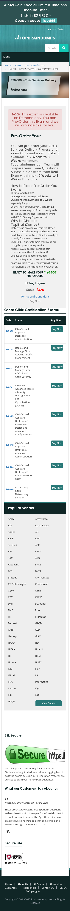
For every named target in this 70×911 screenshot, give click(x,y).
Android (12, 545)
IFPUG (11, 675)
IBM (10, 669)
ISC (10, 695)
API (10, 551)
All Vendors (56, 884)
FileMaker (40, 617)
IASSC (38, 662)
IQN (37, 688)
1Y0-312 (9, 444)
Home (7, 65)
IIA (36, 675)
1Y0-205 (9, 330)
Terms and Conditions (35, 296)
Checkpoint (41, 584)
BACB (38, 564)
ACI (10, 525)
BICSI (38, 571)
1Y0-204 (9, 467)
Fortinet (12, 623)
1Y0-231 (9, 368)
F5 (9, 617)
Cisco (11, 590)
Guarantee (11, 887)
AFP (37, 532)
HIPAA (11, 649)
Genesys (12, 636)
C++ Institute (42, 577)
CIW (10, 597)
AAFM (11, 519)
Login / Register (58, 29)
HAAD (11, 643)
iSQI (37, 695)
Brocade (12, 577)
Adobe (11, 532)
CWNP (38, 597)
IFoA (37, 669)
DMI (10, 603)
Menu (6, 56)
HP (9, 656)
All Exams (39, 884)
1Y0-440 (9, 489)
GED (37, 630)
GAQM (38, 623)
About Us (23, 884)
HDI (37, 643)
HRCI (38, 656)
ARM (10, 558)
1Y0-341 (9, 387)
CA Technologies (17, 584)
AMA (37, 538)
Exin (37, 610)
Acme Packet (42, 525)
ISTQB (11, 701)
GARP (11, 630)
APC (37, 545)
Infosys (12, 688)
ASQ (37, 558)
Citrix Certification (35, 65)
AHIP (11, 538)
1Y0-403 (9, 416)
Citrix (18, 65)
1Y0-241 (9, 349)
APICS (38, 551)
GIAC (38, 636)
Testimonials (29, 887)
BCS (10, 571)
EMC (10, 610)
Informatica (41, 682)
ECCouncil (40, 603)
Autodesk (13, 564)
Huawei (12, 662)
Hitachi (39, 649)
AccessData (41, 519)
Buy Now (57, 329)
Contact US (48, 887)
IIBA (10, 682)
